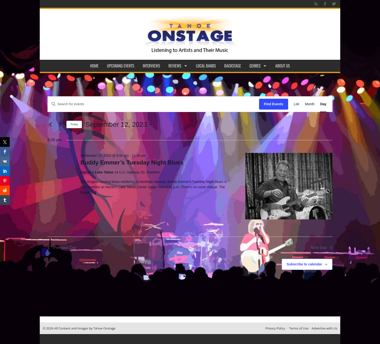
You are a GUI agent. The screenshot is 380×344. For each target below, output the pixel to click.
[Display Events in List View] (296, 104)
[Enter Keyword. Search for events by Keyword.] (153, 104)
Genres (258, 65)
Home (94, 66)
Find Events (273, 104)
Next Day (321, 248)
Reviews (178, 65)
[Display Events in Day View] (323, 104)
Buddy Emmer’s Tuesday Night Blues (131, 162)
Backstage (232, 66)
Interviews (151, 66)
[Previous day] (50, 124)
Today (74, 124)
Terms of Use (299, 328)
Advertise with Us (324, 328)
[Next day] (60, 124)
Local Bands (206, 66)
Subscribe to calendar (304, 264)
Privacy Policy (275, 328)
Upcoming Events (120, 66)
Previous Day (62, 248)
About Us (282, 66)
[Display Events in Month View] (309, 104)
